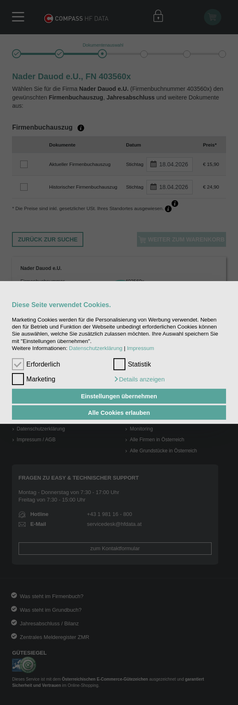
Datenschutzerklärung (96, 348)
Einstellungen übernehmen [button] (119, 396)
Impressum (140, 348)
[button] (139, 379)
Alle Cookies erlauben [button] (119, 412)
